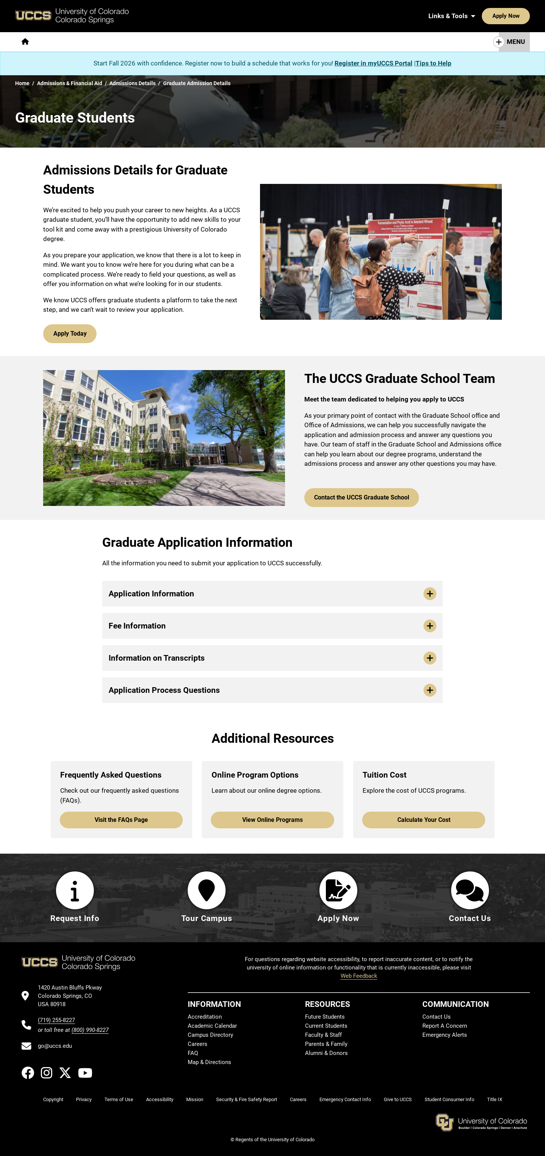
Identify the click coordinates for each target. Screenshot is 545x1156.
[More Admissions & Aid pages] (171, 41)
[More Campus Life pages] (239, 41)
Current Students (326, 1026)
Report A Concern (444, 1026)
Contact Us (436, 1017)
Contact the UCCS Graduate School (359, 493)
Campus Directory (210, 1035)
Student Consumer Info (449, 1100)
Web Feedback (359, 976)
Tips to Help (434, 63)
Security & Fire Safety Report (246, 1100)
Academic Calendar (212, 1026)
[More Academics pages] (105, 41)
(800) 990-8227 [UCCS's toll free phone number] (90, 1030)
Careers (197, 1044)
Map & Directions (209, 1062)
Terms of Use (118, 1100)
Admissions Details (132, 83)
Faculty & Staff (323, 1035)
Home (22, 83)
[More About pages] (56, 41)
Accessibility (159, 1100)
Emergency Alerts (444, 1035)
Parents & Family (326, 1044)
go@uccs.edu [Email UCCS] (55, 1046)
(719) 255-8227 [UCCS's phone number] (56, 1020)
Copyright (53, 1100)
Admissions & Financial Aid (69, 83)
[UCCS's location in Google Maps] (73, 996)
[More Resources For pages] (303, 41)
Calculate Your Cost (424, 815)
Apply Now (482, 15)
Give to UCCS (398, 1100)
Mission (194, 1100)
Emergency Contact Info (345, 1100)
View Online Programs (272, 815)
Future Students (325, 1017)
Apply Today (69, 332)
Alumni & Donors (326, 1053)
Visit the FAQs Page (121, 815)
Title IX (494, 1100)
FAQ (193, 1053)
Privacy (84, 1100)
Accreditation (205, 1017)
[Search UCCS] (521, 16)
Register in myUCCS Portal (374, 63)
